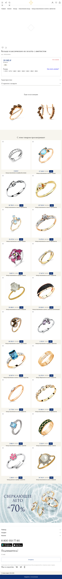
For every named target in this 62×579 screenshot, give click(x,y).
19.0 (23, 71)
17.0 (6, 71)
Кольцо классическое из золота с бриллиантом (16, 207)
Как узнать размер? (53, 69)
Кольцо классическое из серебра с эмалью (16, 275)
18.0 (14, 71)
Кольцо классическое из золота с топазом (45, 173)
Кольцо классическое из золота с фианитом (46, 275)
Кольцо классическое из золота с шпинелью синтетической (46, 309)
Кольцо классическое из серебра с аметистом (46, 343)
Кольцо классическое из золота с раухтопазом (16, 343)
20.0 (32, 71)
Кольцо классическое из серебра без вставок (16, 172)
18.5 (19, 71)
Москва (6, 2)
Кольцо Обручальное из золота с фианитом (46, 377)
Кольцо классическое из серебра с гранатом (16, 445)
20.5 (36, 71)
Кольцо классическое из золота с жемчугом (16, 309)
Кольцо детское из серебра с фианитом (16, 479)
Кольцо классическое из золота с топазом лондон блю (16, 377)
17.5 (10, 71)
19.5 (27, 71)
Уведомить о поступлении (31, 577)
